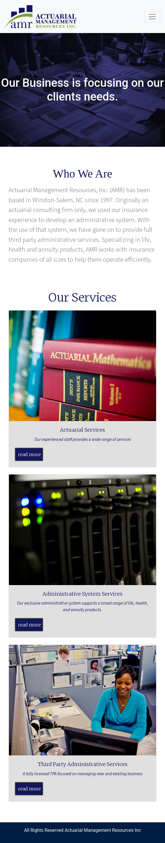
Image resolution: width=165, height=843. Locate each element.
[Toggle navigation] (152, 16)
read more (29, 454)
